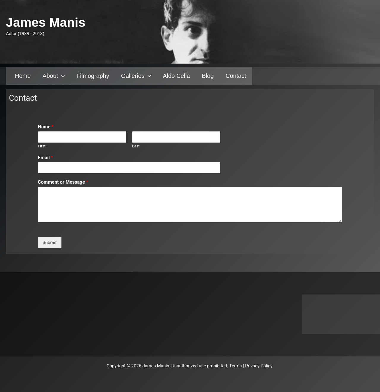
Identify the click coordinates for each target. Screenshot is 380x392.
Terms (235, 366)
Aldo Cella (176, 76)
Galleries (136, 76)
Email (45, 157)
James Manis (46, 22)
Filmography (93, 76)
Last (136, 146)
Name (46, 127)
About (53, 76)
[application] (61, 76)
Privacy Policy (259, 366)
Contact (236, 76)
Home (23, 76)
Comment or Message (63, 182)
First (42, 146)
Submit (50, 242)
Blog (208, 76)
